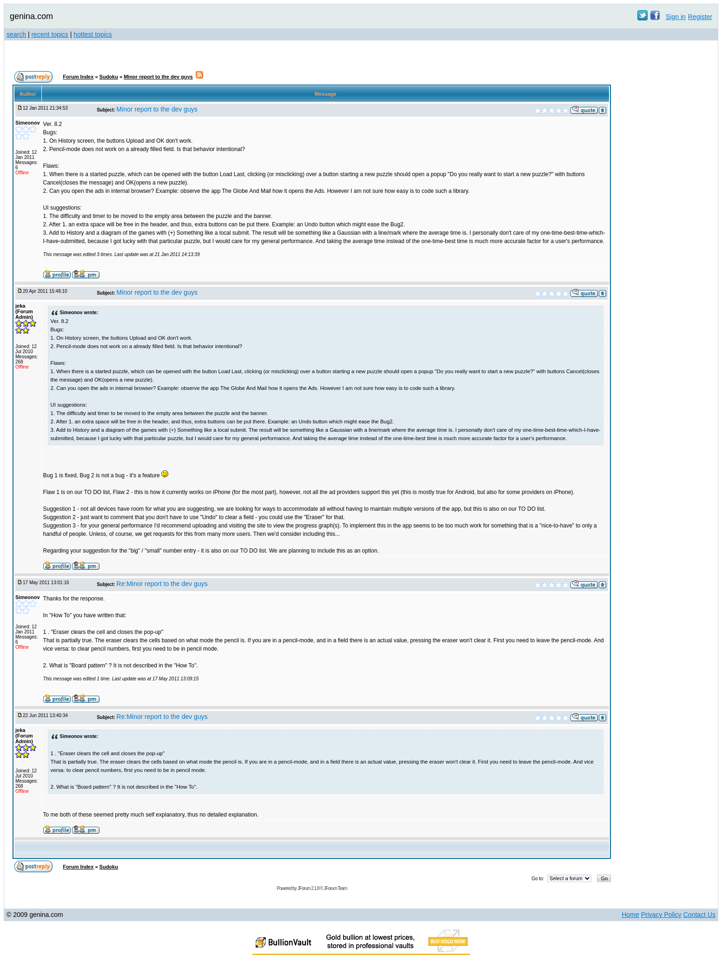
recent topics (49, 34)
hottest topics (92, 34)
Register (700, 16)
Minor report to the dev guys (158, 76)
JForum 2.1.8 (308, 888)
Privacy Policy (661, 914)
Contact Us (699, 914)
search (16, 34)
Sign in (676, 16)
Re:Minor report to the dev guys (161, 583)
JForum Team (335, 888)
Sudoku (108, 76)
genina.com (31, 16)
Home (630, 914)
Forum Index (78, 76)
